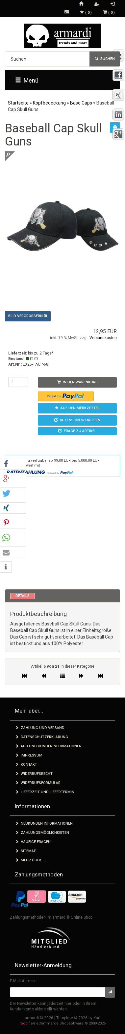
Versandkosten (103, 337)
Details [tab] (22, 596)
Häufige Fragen (33, 842)
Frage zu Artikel (77, 431)
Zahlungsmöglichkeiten (42, 833)
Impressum (28, 755)
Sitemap (26, 851)
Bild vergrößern (27, 316)
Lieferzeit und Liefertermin (44, 792)
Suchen (105, 59)
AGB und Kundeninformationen (48, 746)
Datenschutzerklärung (41, 737)
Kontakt (26, 764)
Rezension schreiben (77, 420)
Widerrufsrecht (34, 774)
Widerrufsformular (38, 783)
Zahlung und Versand (39, 728)
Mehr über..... (30, 860)
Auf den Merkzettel (77, 408)
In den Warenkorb (77, 382)
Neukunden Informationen (44, 823)
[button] (13, 464)
